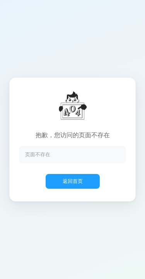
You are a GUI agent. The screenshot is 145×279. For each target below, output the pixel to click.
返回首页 (73, 181)
